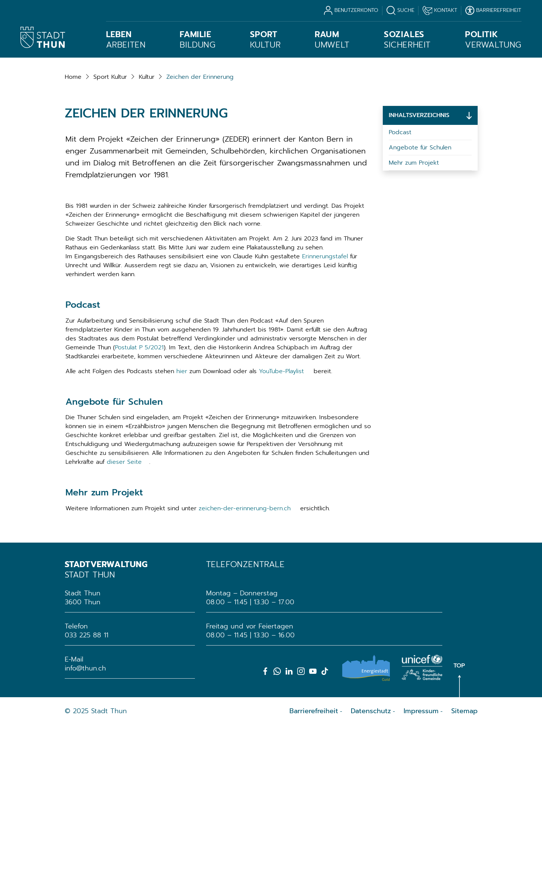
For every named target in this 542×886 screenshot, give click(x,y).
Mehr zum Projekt (414, 323)
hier (181, 531)
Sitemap (464, 871)
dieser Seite (124, 622)
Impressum (421, 871)
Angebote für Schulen (420, 308)
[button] (110, 237)
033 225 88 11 (86, 795)
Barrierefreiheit (313, 871)
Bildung (197, 39)
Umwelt (332, 39)
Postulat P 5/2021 (139, 507)
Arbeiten (126, 39)
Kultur (265, 39)
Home (73, 237)
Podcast (400, 292)
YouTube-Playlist (281, 531)
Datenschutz (371, 871)
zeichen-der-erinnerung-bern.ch (245, 668)
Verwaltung (493, 39)
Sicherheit (407, 39)
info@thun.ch (85, 829)
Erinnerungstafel (325, 416)
